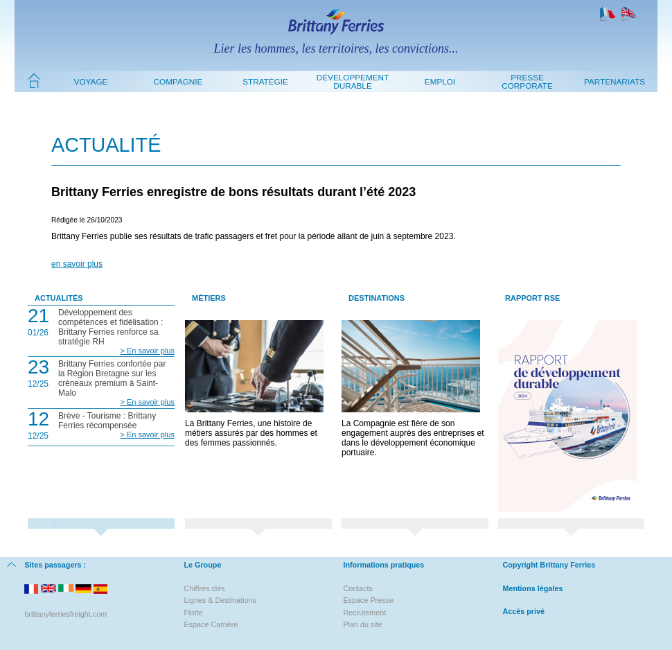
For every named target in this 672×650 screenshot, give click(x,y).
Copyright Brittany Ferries (548, 565)
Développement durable (353, 81)
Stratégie (265, 81)
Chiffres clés (204, 588)
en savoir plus (77, 264)
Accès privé (523, 611)
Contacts (358, 588)
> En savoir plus (147, 350)
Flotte (193, 612)
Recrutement (364, 612)
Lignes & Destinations (220, 600)
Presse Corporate (527, 81)
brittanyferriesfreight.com (65, 614)
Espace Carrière (211, 624)
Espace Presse (368, 600)
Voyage (91, 81)
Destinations (376, 298)
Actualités (59, 298)
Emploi (440, 81)
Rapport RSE (532, 298)
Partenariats (614, 81)
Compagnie (178, 81)
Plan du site (362, 624)
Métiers (209, 298)
